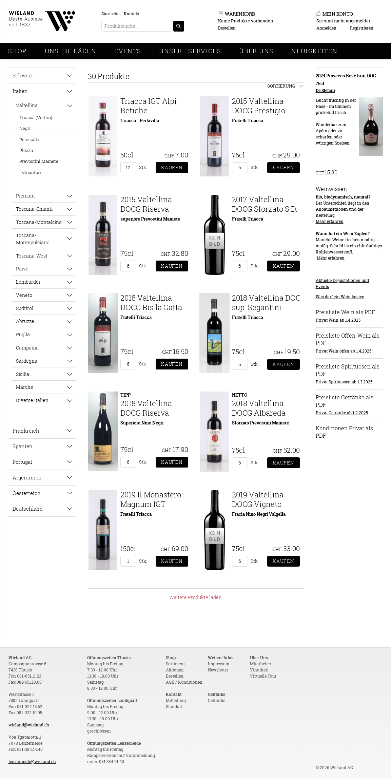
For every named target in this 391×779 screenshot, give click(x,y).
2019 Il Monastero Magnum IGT (150, 499)
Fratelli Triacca (247, 120)
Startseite (110, 14)
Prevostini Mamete (38, 161)
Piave (22, 268)
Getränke (216, 700)
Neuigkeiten (314, 51)
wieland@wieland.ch (28, 725)
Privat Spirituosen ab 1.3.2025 (344, 382)
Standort (174, 706)
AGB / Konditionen (184, 682)
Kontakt (131, 14)
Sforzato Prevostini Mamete (260, 423)
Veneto (24, 295)
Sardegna (26, 361)
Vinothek (259, 670)
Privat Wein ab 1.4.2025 (338, 320)
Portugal (22, 461)
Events (127, 51)
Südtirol (24, 308)
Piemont (25, 195)
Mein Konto (337, 14)
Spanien (23, 446)
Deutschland (28, 508)
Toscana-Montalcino (39, 222)
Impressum (218, 664)
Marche (24, 387)
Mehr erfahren (330, 221)
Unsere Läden (71, 51)
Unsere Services (190, 51)
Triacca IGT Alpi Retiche (148, 105)
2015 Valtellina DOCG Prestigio (258, 105)
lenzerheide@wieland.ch (32, 761)
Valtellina (27, 105)
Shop (17, 51)
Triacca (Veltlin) (35, 117)
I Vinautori (30, 172)
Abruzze (25, 321)
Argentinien (27, 477)
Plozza (26, 150)
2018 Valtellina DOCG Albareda (259, 408)
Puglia (23, 334)
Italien (20, 91)
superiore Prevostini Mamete (150, 219)
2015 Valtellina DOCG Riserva (146, 204)
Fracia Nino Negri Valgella (259, 514)
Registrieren (361, 28)
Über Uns (256, 51)
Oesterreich (27, 493)
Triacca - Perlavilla (139, 120)
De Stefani (325, 90)
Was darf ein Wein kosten (340, 297)
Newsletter (218, 670)
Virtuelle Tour (263, 676)
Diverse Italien (32, 400)
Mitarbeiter (260, 664)
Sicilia (22, 374)
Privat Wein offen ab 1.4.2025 (343, 351)
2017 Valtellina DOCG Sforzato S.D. (264, 204)
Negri (25, 128)
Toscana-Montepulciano (33, 239)
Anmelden (326, 28)
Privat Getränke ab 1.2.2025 (342, 413)
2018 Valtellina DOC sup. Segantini (266, 302)
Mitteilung (176, 700)
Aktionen (175, 670)
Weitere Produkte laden (195, 597)
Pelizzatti (29, 139)
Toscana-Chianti (34, 209)
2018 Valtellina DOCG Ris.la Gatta (151, 302)
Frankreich (26, 430)
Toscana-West (31, 255)
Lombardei (28, 282)
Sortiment (175, 664)
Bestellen (227, 28)
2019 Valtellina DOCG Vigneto (258, 499)
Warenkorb (240, 14)
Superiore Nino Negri (141, 423)
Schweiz (23, 75)
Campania (27, 347)
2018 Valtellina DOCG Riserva (146, 408)
